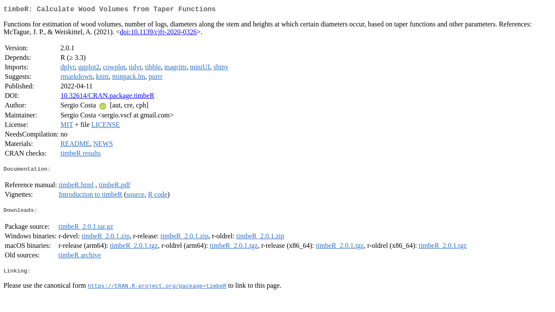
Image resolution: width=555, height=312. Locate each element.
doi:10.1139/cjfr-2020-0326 (158, 33)
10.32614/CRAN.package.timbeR (107, 97)
